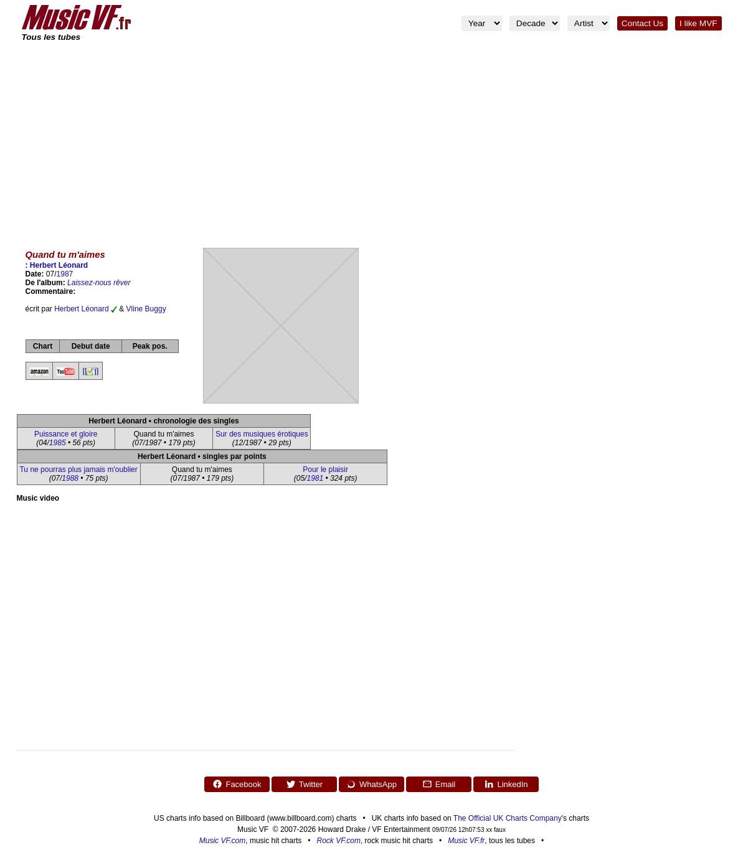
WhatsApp (371, 784)
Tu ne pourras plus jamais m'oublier (78, 469)
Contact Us (642, 23)
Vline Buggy (146, 309)
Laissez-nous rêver (98, 282)
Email (439, 784)
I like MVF (698, 23)
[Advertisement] (372, 137)
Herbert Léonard (59, 265)
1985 (57, 442)
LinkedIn (506, 784)
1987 (65, 274)
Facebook (236, 784)
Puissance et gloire (65, 434)
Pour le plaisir (325, 469)
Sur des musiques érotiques (261, 434)
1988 (70, 478)
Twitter (304, 784)
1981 (314, 478)
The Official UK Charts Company (507, 818)
